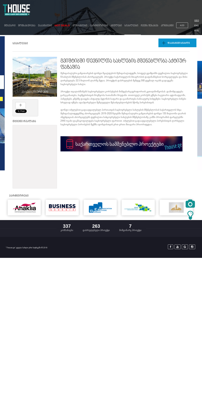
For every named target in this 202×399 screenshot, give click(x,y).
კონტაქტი (167, 25)
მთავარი (10, 25)
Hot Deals (62, 25)
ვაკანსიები (45, 25)
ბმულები (116, 25)
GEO (196, 20)
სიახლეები (131, 25)
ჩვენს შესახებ (149, 25)
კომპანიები (79, 25)
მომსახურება (26, 25)
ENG (196, 25)
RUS (196, 30)
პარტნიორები (99, 25)
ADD (182, 25)
